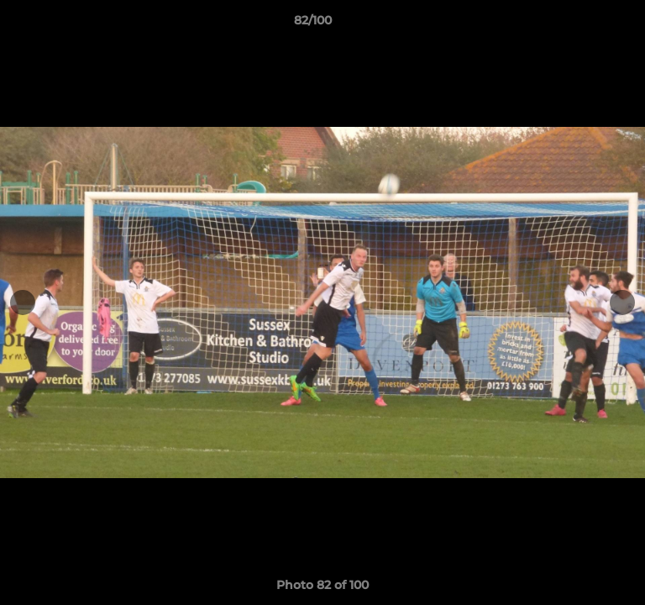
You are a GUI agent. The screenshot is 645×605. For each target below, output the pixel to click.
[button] (584, 24)
